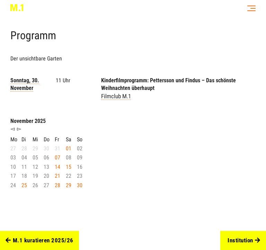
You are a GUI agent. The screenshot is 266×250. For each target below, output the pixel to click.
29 (68, 185)
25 (24, 185)
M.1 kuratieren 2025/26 (39, 240)
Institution (244, 240)
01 (68, 148)
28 (57, 185)
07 (57, 157)
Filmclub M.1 (116, 96)
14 (57, 167)
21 (57, 176)
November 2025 (28, 121)
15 (68, 167)
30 (79, 185)
